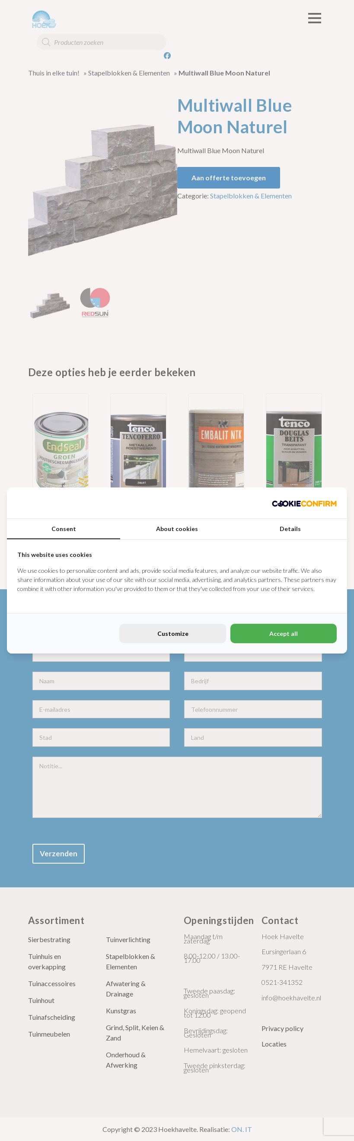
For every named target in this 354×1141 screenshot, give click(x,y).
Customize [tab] (172, 633)
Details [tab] (290, 528)
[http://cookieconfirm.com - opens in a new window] (304, 503)
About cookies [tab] (177, 528)
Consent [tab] (63, 528)
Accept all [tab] (283, 633)
